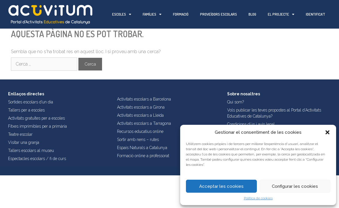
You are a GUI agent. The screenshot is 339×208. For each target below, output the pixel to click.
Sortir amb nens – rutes (138, 139)
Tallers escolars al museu (31, 150)
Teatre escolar (20, 134)
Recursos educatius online (140, 131)
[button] (327, 132)
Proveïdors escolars (218, 14)
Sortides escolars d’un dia (30, 102)
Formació (181, 14)
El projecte (281, 14)
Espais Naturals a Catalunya (142, 147)
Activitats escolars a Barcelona (144, 99)
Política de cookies (258, 198)
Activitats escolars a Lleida (140, 115)
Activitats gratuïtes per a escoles (36, 118)
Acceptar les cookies (221, 186)
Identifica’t (315, 14)
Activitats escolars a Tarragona (144, 123)
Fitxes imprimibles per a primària (37, 126)
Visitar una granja (23, 142)
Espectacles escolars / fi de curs (37, 158)
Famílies (152, 14)
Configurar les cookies (295, 186)
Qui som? (235, 102)
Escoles (121, 14)
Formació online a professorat (143, 155)
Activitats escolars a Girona (141, 107)
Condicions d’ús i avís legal (251, 124)
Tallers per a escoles (26, 110)
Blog (252, 14)
